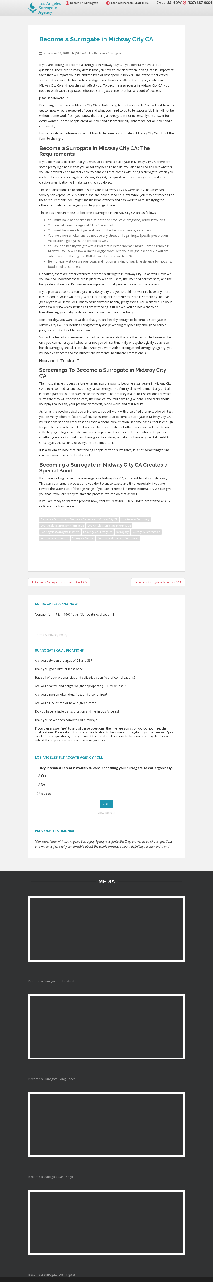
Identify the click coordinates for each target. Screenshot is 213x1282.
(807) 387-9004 (198, 2)
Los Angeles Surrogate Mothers (60, 532)
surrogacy (122, 532)
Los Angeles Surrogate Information (109, 525)
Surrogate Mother (83, 538)
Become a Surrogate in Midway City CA (94, 519)
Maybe (46, 794)
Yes (43, 775)
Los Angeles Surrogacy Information (62, 525)
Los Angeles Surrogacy (135, 519)
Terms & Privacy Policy (51, 635)
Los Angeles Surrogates (97, 532)
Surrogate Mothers (109, 538)
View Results (106, 813)
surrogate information (54, 538)
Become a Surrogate (107, 53)
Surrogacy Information (146, 532)
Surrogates (131, 538)
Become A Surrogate (79, 3)
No (43, 784)
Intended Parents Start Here (125, 3)
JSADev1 (80, 53)
